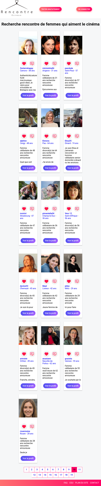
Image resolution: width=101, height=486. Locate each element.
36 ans (45, 218)
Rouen (23, 433)
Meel (44, 286)
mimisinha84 (48, 68)
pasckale (69, 68)
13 (39, 475)
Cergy (22, 143)
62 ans (53, 363)
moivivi (23, 213)
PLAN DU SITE (81, 483)
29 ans (74, 288)
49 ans (31, 361)
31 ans (54, 70)
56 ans (68, 218)
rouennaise (25, 431)
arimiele (23, 358)
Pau (44, 143)
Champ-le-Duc (48, 216)
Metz (67, 288)
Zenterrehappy (26, 68)
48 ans (30, 143)
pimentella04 (48, 213)
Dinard (68, 143)
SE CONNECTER (84, 9)
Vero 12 (68, 213)
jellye (67, 286)
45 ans (33, 288)
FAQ (65, 483)
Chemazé (24, 288)
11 (79, 469)
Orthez (23, 361)
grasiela (68, 358)
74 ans (75, 143)
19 (71, 475)
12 (34, 475)
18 (66, 475)
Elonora (45, 141)
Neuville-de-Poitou (47, 362)
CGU (71, 483)
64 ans (50, 143)
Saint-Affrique (71, 216)
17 (61, 475)
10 (74, 469)
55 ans (76, 361)
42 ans (53, 288)
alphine (23, 141)
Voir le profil (28, 95)
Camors (23, 70)
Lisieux (45, 288)
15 (50, 475)
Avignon (46, 70)
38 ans (32, 70)
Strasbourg (25, 216)
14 (45, 475)
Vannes (68, 361)
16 (55, 475)
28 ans (30, 433)
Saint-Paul (69, 70)
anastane (46, 358)
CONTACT (94, 483)
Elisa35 (68, 141)
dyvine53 (24, 286)
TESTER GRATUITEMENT (50, 9)
